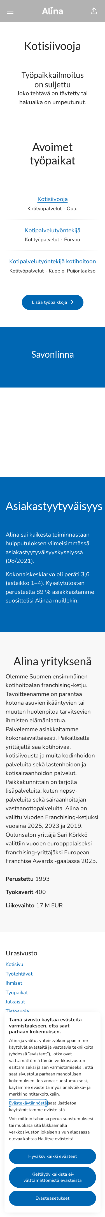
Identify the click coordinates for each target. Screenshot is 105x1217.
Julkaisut (15, 1001)
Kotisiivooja (53, 199)
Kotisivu (14, 964)
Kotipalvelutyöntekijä (52, 230)
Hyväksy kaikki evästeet (52, 1156)
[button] (94, 11)
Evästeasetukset (52, 1198)
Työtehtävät (19, 973)
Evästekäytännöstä (28, 1103)
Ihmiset (14, 983)
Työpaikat (17, 992)
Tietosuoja (17, 1011)
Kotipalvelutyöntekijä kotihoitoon (52, 261)
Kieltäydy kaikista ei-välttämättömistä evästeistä (53, 1177)
